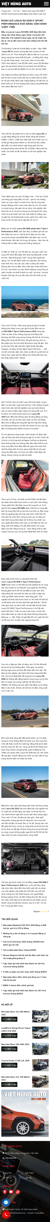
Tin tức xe (7, 1178)
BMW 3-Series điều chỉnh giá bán (18, 985)
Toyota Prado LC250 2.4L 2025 (15, 1060)
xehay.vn (44, 911)
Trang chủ (7, 1173)
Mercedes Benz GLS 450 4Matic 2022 (15, 1013)
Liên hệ (28, 1178)
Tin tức (16, 11)
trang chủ (5, 11)
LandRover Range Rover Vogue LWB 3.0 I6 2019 (15, 1029)
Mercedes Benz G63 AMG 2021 (15, 1044)
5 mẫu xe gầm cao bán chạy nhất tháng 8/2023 (25, 972)
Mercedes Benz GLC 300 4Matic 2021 (15, 1078)
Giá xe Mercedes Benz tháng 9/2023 (19, 950)
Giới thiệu (29, 1173)
